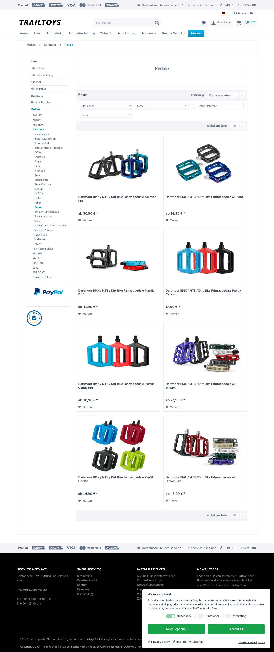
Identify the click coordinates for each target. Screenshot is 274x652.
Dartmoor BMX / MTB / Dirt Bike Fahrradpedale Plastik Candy (203, 292)
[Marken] (196, 33)
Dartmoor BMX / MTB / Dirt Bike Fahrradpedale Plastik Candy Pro (116, 386)
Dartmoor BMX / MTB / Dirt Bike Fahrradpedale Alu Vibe (205, 197)
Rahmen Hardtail (43, 216)
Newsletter (84, 589)
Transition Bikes (42, 277)
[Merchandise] (127, 33)
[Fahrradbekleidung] (82, 33)
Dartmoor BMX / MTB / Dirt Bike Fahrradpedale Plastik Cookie (116, 479)
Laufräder (39, 193)
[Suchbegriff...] (127, 22)
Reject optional (176, 629)
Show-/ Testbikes (41, 102)
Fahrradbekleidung (42, 75)
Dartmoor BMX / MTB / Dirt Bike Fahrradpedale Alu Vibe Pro (117, 199)
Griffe (37, 166)
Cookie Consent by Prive (251, 642)
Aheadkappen (41, 134)
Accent (37, 120)
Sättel (37, 221)
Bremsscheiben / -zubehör (48, 148)
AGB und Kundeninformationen (156, 576)
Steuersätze (40, 234)
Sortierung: (198, 95)
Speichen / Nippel (43, 230)
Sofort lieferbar (207, 106)
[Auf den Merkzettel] (85, 220)
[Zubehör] (106, 33)
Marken (35, 109)
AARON (37, 115)
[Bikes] (37, 33)
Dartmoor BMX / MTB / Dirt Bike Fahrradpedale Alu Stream (201, 386)
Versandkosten (77, 639)
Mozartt (37, 253)
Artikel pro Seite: (217, 125)
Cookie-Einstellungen (150, 580)
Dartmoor (39, 129)
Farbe (140, 106)
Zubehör (36, 82)
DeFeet (37, 244)
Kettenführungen (43, 184)
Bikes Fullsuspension (45, 138)
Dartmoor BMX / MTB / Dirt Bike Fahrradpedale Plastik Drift (116, 292)
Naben (37, 202)
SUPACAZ (39, 272)
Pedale (37, 207)
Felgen (37, 161)
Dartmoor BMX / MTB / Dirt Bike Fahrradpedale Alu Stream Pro (201, 479)
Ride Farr (38, 263)
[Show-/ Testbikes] (173, 33)
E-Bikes (38, 152)
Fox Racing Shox (43, 248)
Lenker (38, 198)
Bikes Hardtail (41, 143)
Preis (85, 115)
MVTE (36, 258)
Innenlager (40, 170)
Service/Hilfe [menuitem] (244, 13)
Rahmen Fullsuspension (46, 212)
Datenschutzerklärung (150, 585)
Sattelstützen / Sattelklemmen (50, 225)
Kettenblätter (41, 180)
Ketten (37, 175)
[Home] (24, 33)
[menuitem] (127, 24)
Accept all (236, 629)
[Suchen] (157, 22)
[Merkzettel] (204, 22)
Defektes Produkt (87, 580)
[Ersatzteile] (149, 33)
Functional (212, 616)
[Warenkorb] (246, 22)
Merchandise (38, 88)
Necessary (184, 616)
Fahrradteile (38, 68)
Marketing (239, 616)
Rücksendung (85, 594)
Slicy (35, 267)
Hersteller (88, 106)
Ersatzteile (37, 95)
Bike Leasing (84, 576)
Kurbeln (38, 189)
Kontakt (82, 585)
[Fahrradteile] (55, 33)
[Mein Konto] (221, 22)
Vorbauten (39, 239)
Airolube (38, 124)
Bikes (34, 61)
